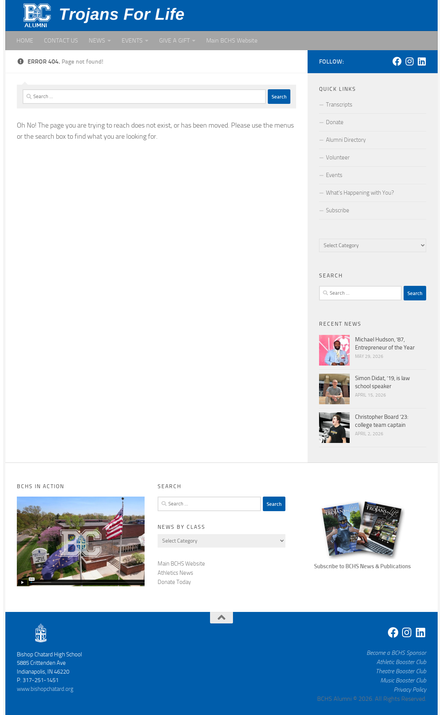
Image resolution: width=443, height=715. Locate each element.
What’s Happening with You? (360, 192)
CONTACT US (61, 40)
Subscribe (337, 210)
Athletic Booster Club (401, 662)
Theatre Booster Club (401, 671)
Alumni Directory (346, 139)
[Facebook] (397, 61)
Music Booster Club (403, 680)
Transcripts (339, 104)
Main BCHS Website (231, 40)
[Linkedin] (421, 61)
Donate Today (174, 582)
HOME (24, 40)
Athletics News (175, 572)
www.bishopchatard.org (45, 688)
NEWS (97, 40)
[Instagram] (409, 61)
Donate (335, 122)
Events (334, 175)
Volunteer (338, 157)
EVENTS (132, 40)
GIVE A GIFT (174, 40)
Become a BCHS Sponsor (396, 652)
